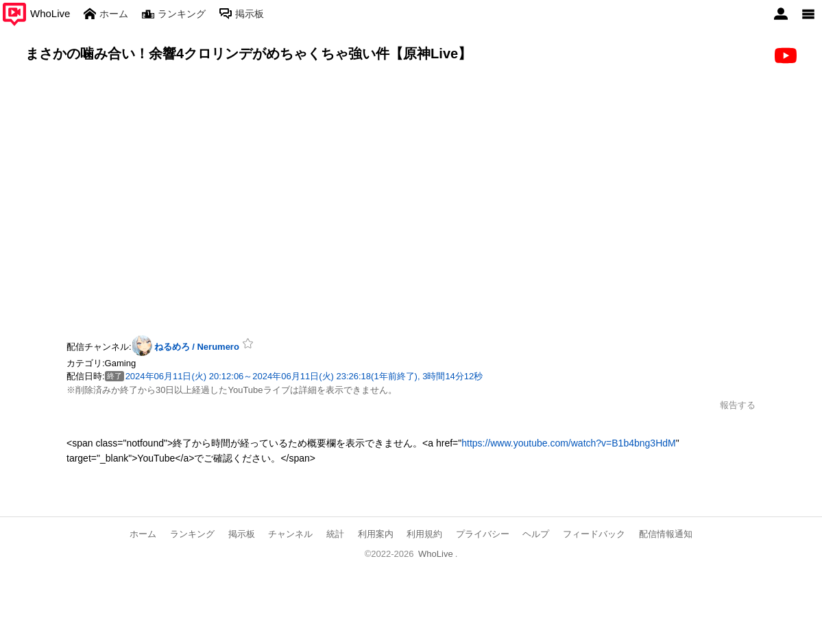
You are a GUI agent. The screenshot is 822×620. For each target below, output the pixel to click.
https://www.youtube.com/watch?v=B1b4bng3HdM (568, 443)
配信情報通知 (665, 534)
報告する (737, 405)
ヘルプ (535, 534)
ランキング (192, 534)
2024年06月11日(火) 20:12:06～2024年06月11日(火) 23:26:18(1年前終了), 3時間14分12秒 (304, 376)
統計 (335, 534)
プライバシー (482, 534)
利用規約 (424, 534)
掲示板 (241, 534)
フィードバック (594, 534)
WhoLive (435, 554)
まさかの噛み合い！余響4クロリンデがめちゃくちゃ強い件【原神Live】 (248, 53)
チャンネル (290, 534)
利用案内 (376, 534)
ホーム (143, 534)
